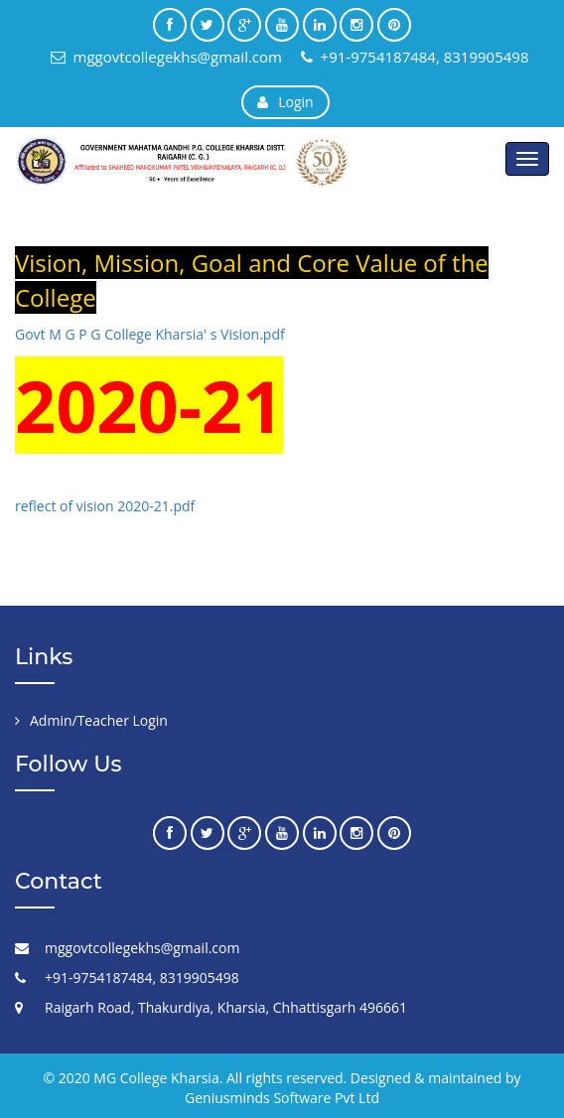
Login (285, 101)
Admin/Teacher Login (99, 720)
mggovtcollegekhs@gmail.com (166, 57)
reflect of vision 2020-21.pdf (105, 505)
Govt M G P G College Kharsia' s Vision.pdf (150, 334)
